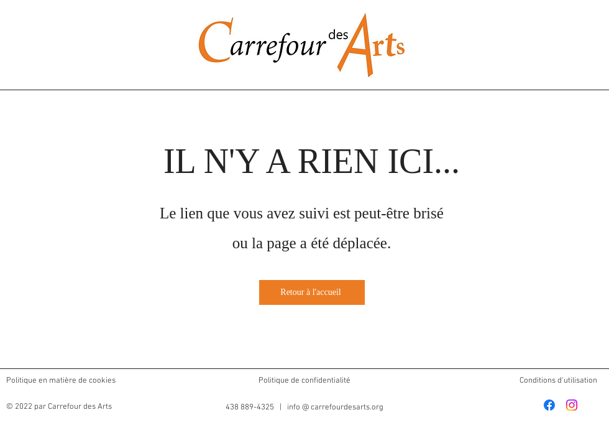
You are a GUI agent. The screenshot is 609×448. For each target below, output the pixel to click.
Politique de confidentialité (304, 381)
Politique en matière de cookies (61, 381)
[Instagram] (571, 405)
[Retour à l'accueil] (312, 292)
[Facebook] (549, 405)
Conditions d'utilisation (558, 381)
